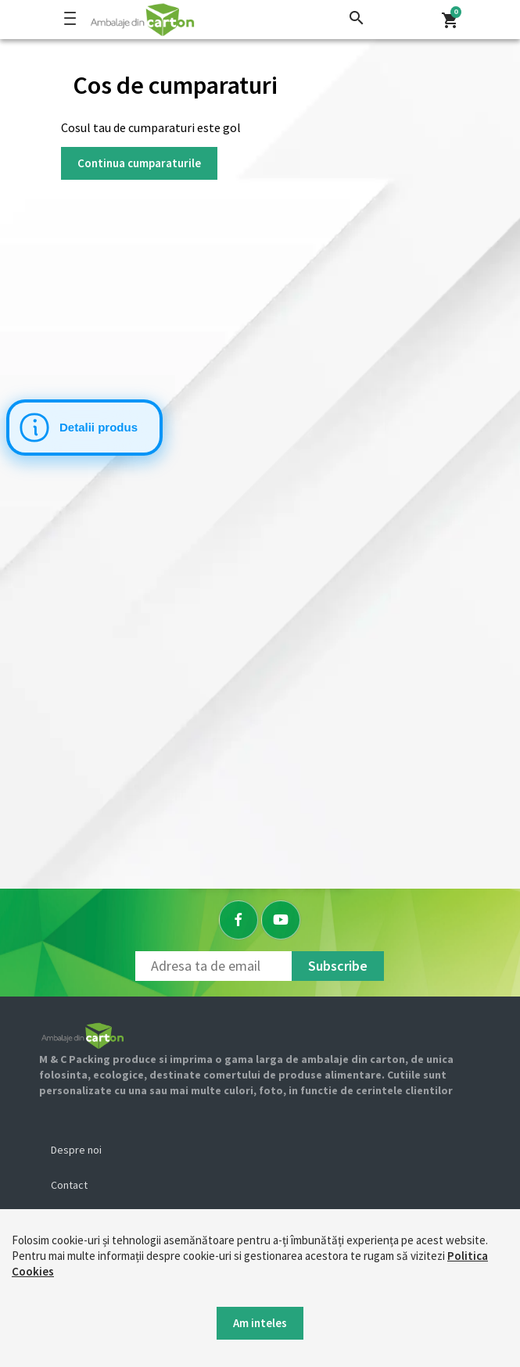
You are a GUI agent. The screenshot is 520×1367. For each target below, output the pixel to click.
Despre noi (76, 1150)
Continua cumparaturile (139, 163)
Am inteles (260, 1322)
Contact (69, 1185)
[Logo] (192, 19)
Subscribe (338, 966)
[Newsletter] (213, 966)
